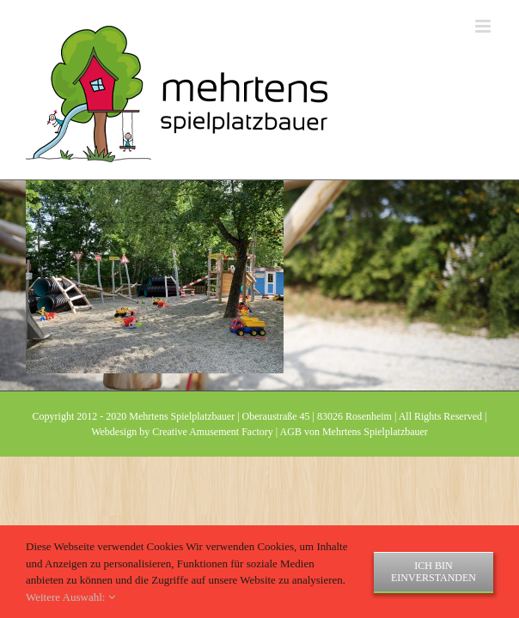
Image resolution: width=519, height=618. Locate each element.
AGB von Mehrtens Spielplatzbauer (354, 475)
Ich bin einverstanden (433, 572)
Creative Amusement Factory (212, 475)
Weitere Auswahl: (70, 597)
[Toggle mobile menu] (484, 26)
